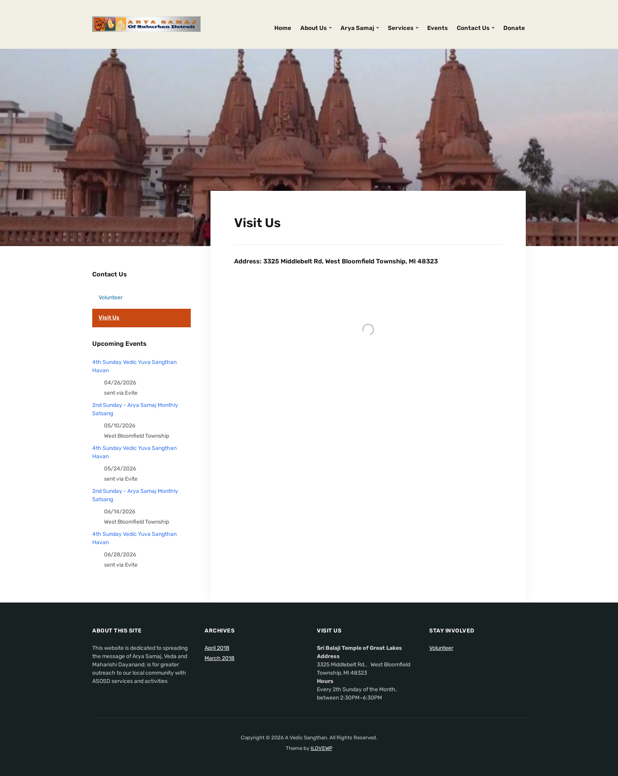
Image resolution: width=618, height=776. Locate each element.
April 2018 (217, 648)
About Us (313, 28)
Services (400, 28)
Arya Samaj (357, 28)
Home (282, 28)
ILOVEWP (321, 748)
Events (437, 28)
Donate (514, 28)
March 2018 (220, 658)
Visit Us (109, 317)
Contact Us (473, 28)
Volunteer (111, 297)
